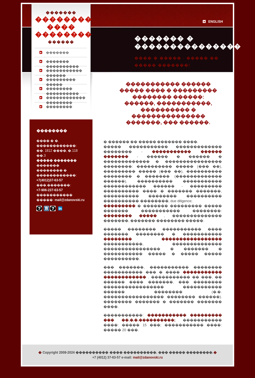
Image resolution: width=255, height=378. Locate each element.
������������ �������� (65, 99)
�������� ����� (133, 216)
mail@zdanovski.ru (148, 357)
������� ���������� (62, 63)
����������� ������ (64, 72)
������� (57, 53)
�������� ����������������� (162, 239)
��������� (119, 206)
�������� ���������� (62, 90)
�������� (59, 107)
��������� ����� (61, 81)
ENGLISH (215, 22)
